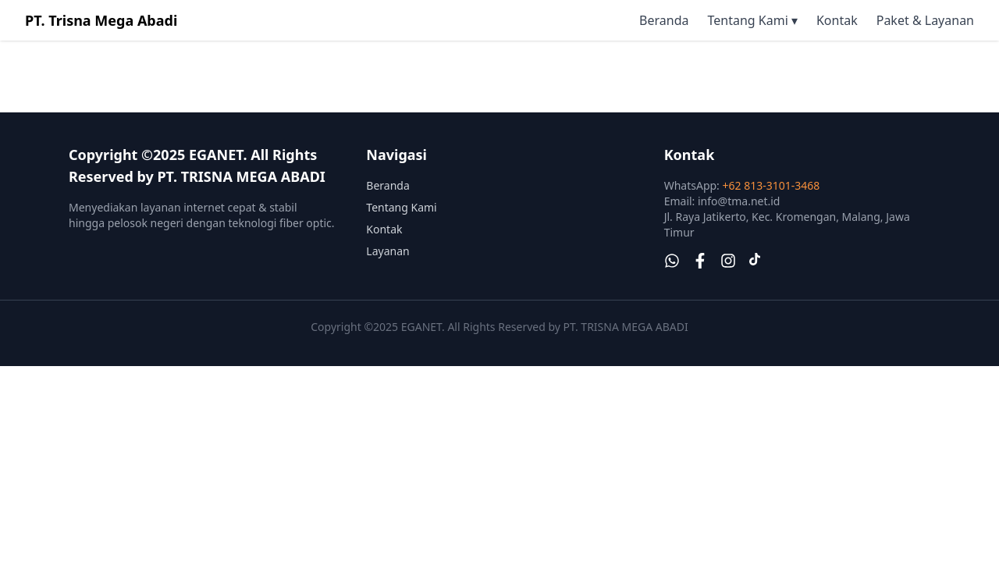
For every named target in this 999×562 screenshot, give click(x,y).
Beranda (663, 20)
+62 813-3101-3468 (771, 185)
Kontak (837, 20)
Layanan (387, 251)
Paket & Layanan (925, 20)
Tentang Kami (401, 207)
